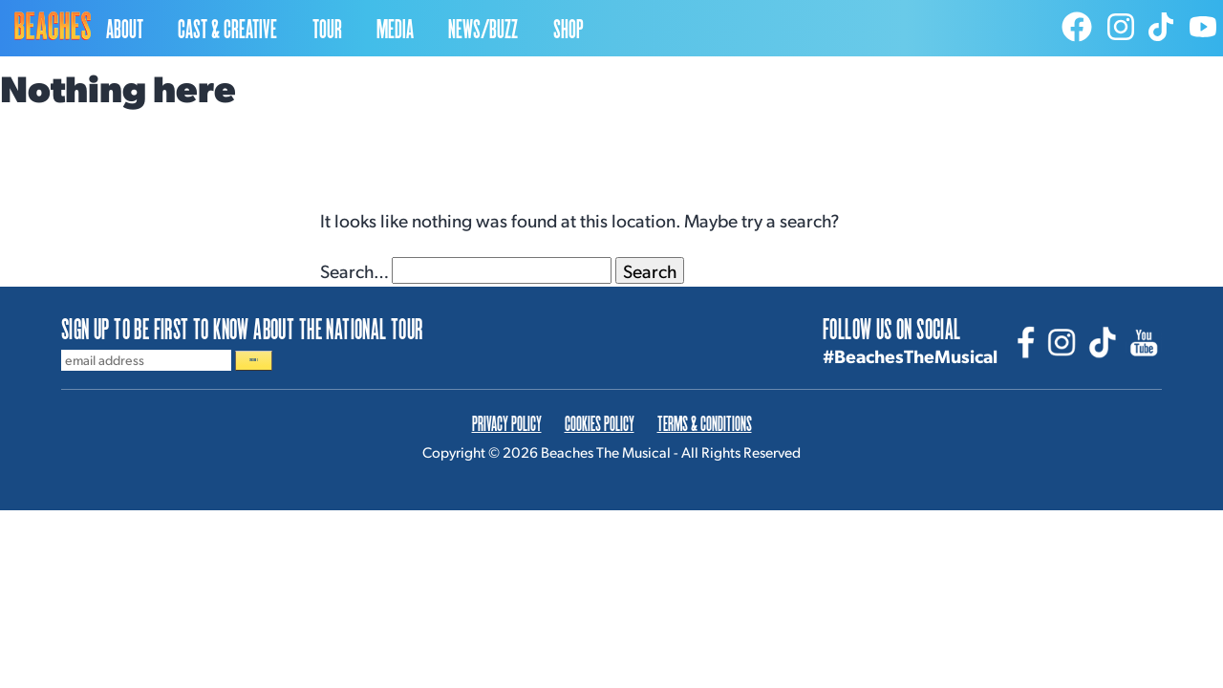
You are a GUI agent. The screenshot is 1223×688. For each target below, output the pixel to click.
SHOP (568, 28)
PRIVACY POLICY (507, 434)
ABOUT (124, 28)
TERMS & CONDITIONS (704, 434)
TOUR (327, 28)
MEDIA (395, 28)
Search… (354, 270)
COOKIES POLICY (599, 434)
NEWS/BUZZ (483, 28)
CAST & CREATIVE (227, 28)
